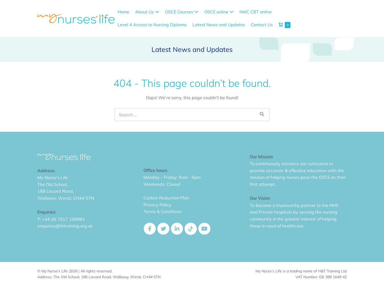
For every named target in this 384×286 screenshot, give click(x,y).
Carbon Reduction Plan (166, 197)
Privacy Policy (157, 204)
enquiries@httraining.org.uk (65, 226)
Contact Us (262, 24)
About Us (147, 11)
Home (123, 11)
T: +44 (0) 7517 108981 (61, 219)
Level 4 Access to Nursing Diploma (152, 24)
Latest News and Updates (219, 24)
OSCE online (219, 11)
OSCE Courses (181, 11)
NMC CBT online (255, 11)
